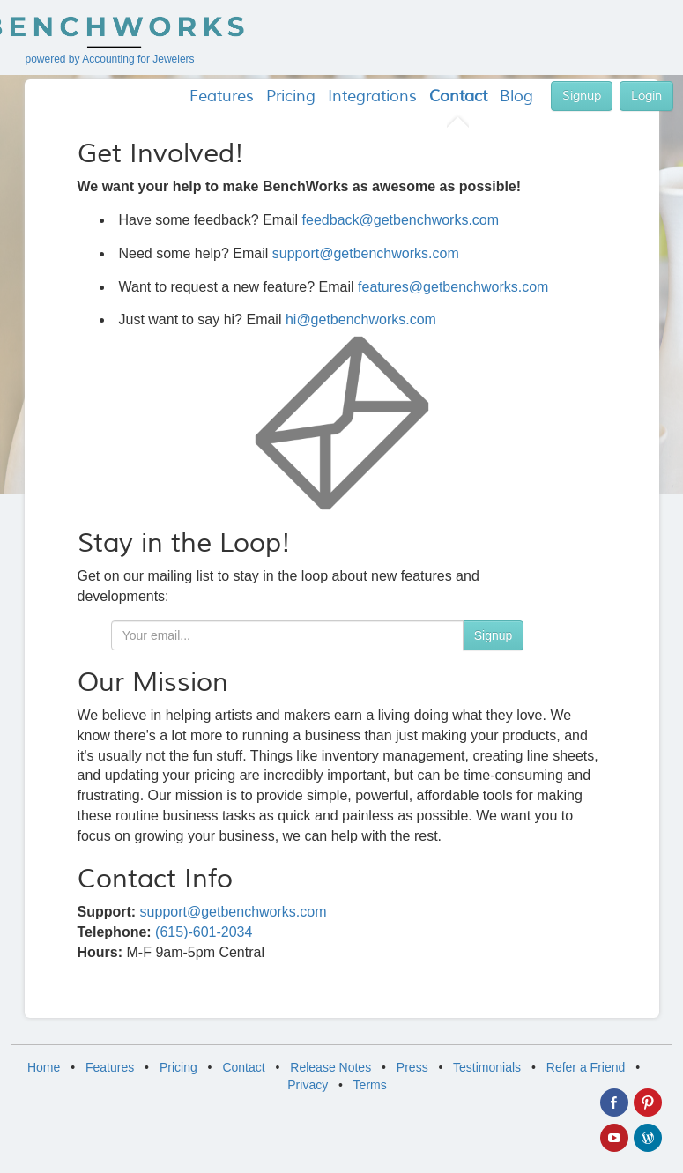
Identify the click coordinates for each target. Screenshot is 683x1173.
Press (412, 1067)
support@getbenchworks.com (365, 253)
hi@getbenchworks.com (361, 319)
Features (109, 1067)
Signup (581, 95)
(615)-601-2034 (203, 931)
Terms (370, 1085)
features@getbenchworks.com (453, 286)
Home (43, 1067)
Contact (243, 1067)
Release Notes (330, 1067)
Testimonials (487, 1067)
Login (646, 95)
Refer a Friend (585, 1067)
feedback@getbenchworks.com (400, 219)
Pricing (178, 1067)
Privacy (307, 1085)
